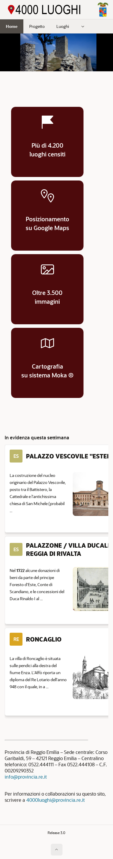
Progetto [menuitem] (37, 26)
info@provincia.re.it (26, 777)
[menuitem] (83, 26)
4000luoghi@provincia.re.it (55, 800)
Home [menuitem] (12, 26)
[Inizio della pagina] (56, 849)
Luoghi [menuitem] (62, 26)
